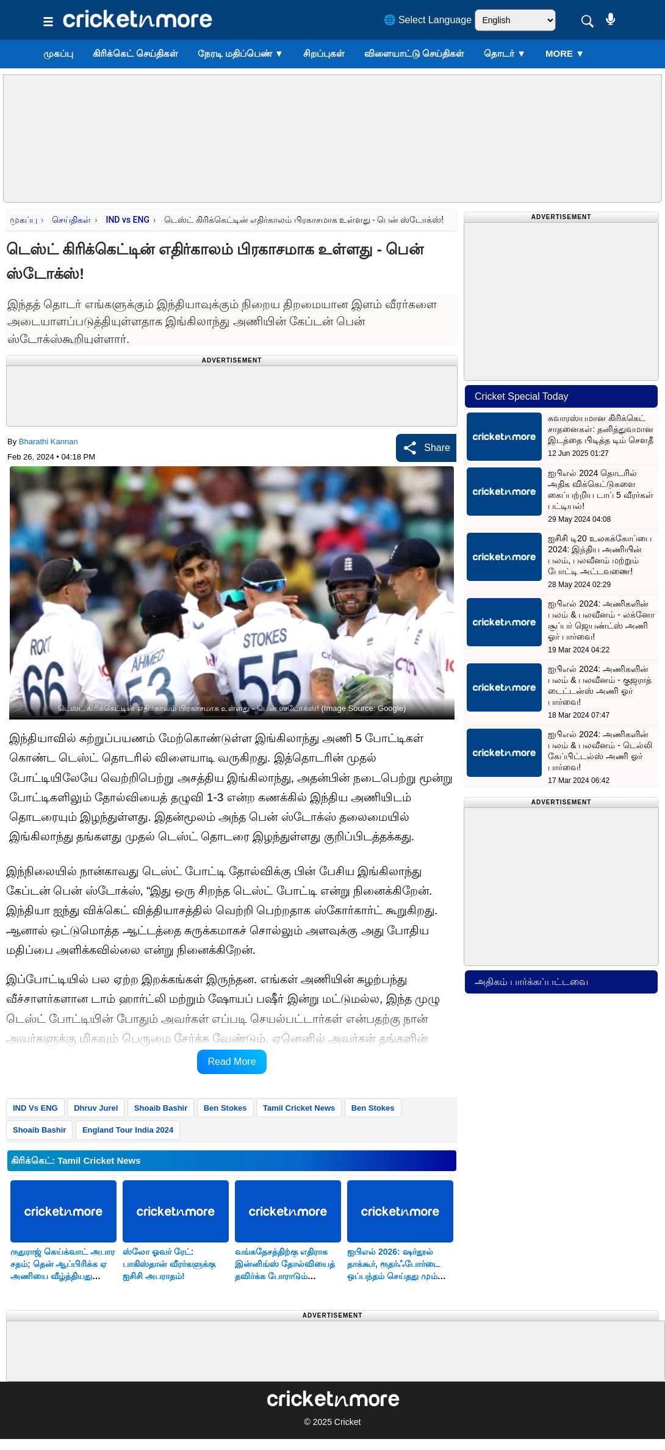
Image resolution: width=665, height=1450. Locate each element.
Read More (231, 1061)
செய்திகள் (71, 220)
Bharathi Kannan (48, 441)
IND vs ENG (127, 220)
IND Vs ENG (35, 1108)
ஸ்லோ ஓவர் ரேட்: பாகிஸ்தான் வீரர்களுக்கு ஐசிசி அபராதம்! (169, 1264)
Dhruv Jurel (96, 1108)
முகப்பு (58, 53)
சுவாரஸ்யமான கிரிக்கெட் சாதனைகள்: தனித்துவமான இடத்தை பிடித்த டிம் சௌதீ (600, 429)
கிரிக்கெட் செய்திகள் (135, 53)
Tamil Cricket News (299, 1108)
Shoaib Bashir (160, 1108)
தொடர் (505, 53)
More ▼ (564, 53)
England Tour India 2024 (127, 1129)
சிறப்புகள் (324, 53)
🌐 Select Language (428, 20)
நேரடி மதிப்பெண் (241, 53)
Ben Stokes (225, 1108)
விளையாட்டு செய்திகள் (414, 53)
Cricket (347, 1422)
